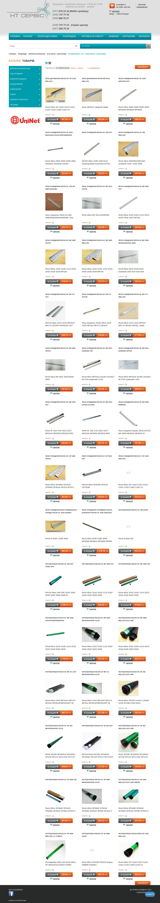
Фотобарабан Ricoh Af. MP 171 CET (60, 672)
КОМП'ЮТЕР (15, 89)
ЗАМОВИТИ (143, 67)
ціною (73, 68)
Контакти (144, 36)
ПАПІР (13, 94)
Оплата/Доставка (47, 36)
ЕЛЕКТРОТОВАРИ (18, 79)
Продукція (22, 54)
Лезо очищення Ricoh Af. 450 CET (97, 132)
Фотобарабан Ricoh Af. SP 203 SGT (97, 726)
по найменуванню (63, 68)
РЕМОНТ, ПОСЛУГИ (19, 99)
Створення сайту (143, 892)
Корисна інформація (17, 900)
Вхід (111, 14)
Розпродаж (69, 36)
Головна (15, 36)
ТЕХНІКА (14, 105)
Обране (116, 11)
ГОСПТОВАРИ (16, 74)
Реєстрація (122, 14)
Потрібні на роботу (93, 36)
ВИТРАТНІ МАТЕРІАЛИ (37, 54)
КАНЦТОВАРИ (16, 84)
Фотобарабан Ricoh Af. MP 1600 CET (98, 564)
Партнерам (128, 36)
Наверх (150, 894)
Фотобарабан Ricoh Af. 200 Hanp (133, 510)
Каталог (28, 36)
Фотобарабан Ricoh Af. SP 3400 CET (61, 780)
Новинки (114, 36)
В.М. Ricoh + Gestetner (56, 54)
